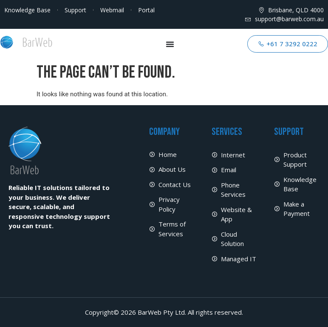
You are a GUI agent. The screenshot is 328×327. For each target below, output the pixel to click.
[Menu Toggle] (170, 44)
